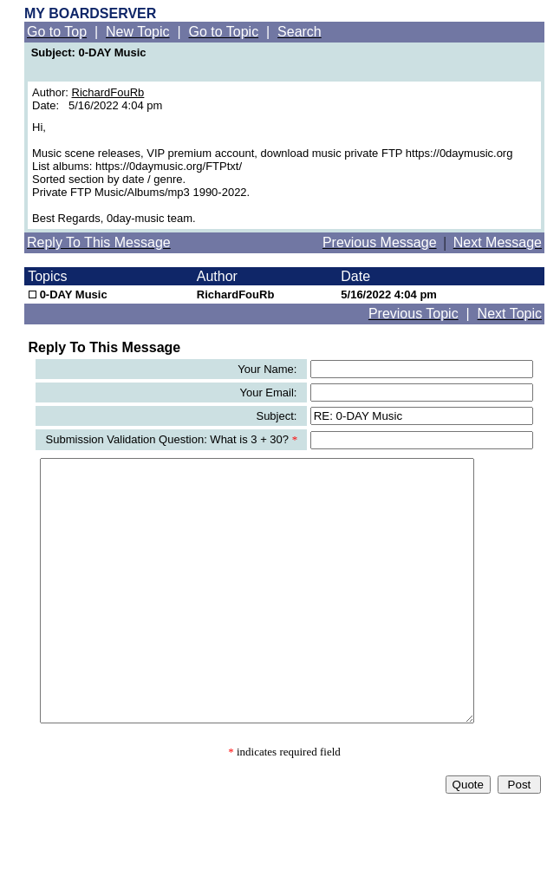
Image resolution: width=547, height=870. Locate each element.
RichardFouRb (108, 92)
